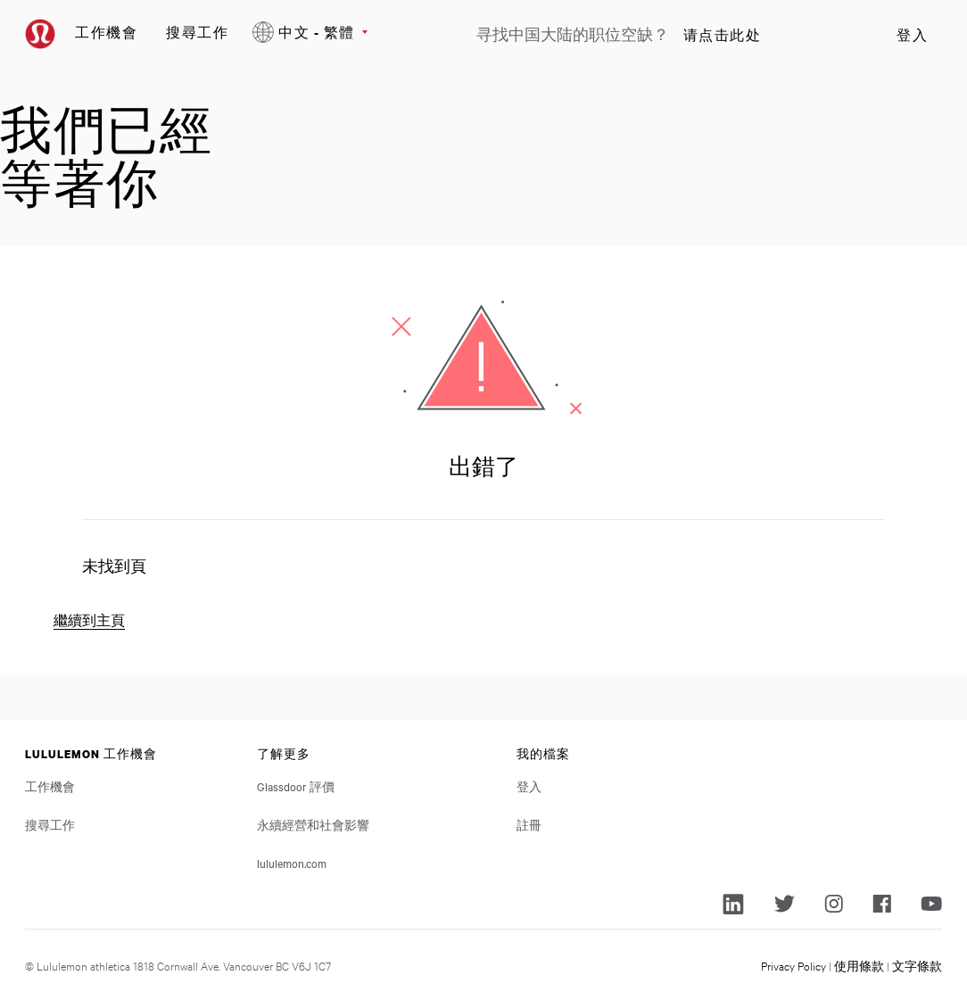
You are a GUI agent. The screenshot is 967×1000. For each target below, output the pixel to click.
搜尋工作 (197, 31)
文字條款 (917, 965)
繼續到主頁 (89, 620)
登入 (912, 35)
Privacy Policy (793, 965)
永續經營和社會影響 (313, 824)
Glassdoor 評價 (296, 786)
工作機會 (106, 31)
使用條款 (859, 965)
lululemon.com (291, 863)
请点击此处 (722, 35)
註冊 (529, 824)
